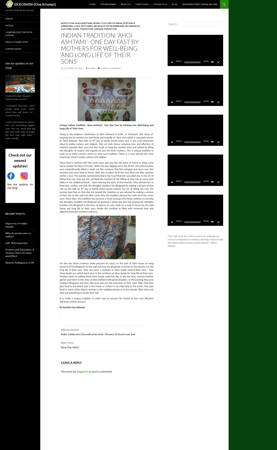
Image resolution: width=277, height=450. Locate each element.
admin (91, 68)
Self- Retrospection (16, 242)
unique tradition (105, 29)
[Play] (172, 62)
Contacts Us (160, 4)
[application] (195, 50)
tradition (86, 29)
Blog (175, 4)
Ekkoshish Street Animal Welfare (200, 4)
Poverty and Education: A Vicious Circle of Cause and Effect (19, 253)
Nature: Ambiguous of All (19, 262)
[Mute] (212, 62)
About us (126, 4)
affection (67, 23)
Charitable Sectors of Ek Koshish (18, 33)
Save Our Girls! (104, 345)
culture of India (111, 23)
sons (76, 29)
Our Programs (108, 4)
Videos (9, 18)
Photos (9, 25)
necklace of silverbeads (108, 26)
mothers (87, 26)
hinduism (67, 26)
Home (93, 4)
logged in (82, 371)
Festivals (129, 23)
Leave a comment (111, 68)
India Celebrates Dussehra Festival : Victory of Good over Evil (104, 332)
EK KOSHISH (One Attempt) (35, 4)
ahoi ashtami (83, 23)
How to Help (142, 4)
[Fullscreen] (218, 62)
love (77, 26)
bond (96, 23)
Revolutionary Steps (16, 42)
